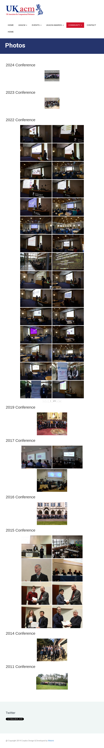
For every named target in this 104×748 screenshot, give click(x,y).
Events (36, 25)
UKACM (22, 25)
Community (75, 25)
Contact (91, 25)
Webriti (51, 741)
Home (11, 25)
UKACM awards (55, 25)
